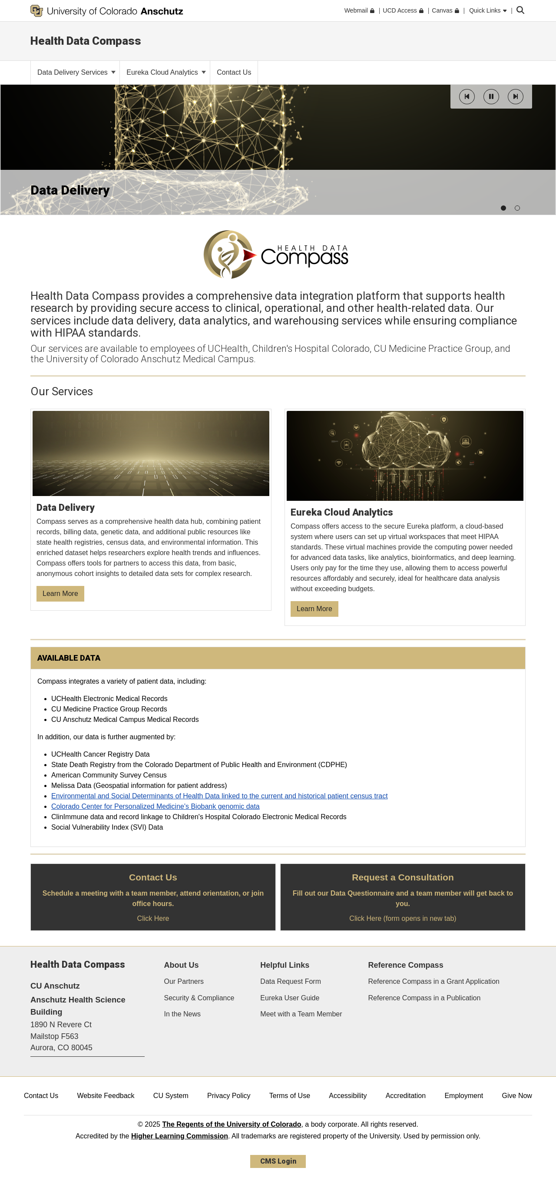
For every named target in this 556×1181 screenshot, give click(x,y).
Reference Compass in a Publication (424, 998)
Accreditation (406, 1095)
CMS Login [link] (278, 1161)
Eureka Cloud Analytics (166, 72)
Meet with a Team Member (301, 1014)
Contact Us (41, 1095)
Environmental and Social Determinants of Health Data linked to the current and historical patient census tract (219, 796)
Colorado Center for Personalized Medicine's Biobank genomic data (155, 806)
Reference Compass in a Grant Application (434, 981)
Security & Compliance (199, 998)
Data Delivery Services (76, 72)
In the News (182, 1014)
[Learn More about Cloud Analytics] (405, 517)
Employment (463, 1095)
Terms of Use (289, 1095)
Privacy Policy (229, 1095)
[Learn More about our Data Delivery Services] (151, 510)
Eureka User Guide (289, 998)
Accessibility (348, 1095)
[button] (467, 96)
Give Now (517, 1095)
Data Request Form (290, 981)
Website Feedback (105, 1095)
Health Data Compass (85, 40)
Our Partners (184, 981)
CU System (171, 1095)
